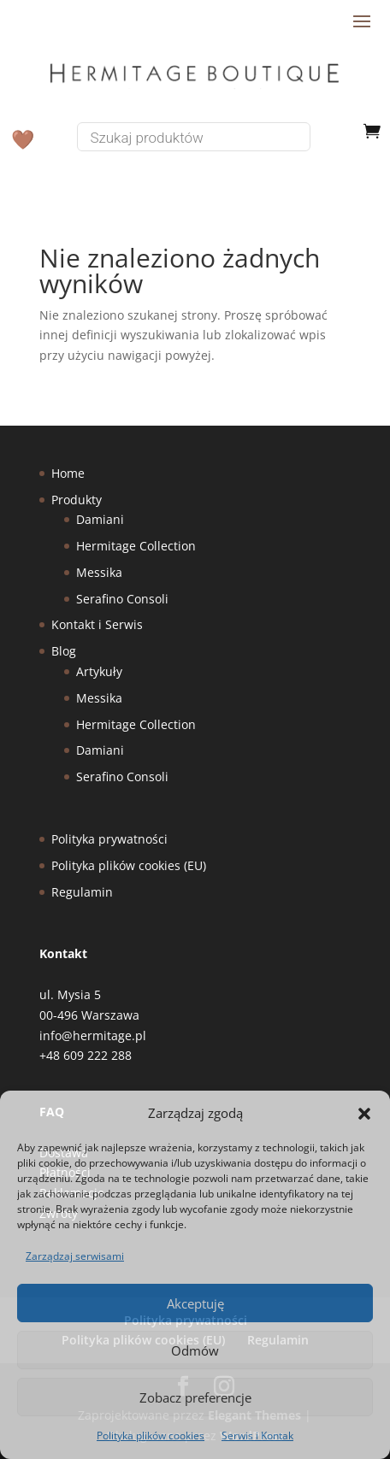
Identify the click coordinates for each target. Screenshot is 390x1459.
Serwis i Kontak (257, 1435)
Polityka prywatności (109, 839)
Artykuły (99, 671)
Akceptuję (195, 1303)
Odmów (195, 1350)
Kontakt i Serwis (97, 624)
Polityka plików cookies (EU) (128, 865)
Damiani (100, 519)
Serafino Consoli (122, 599)
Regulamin (82, 892)
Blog (63, 651)
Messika (99, 572)
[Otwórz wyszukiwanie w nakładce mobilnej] (206, 136)
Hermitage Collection (136, 546)
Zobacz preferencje (195, 1397)
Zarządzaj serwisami (75, 1256)
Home (68, 473)
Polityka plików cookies (150, 1435)
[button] (364, 1113)
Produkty (76, 499)
